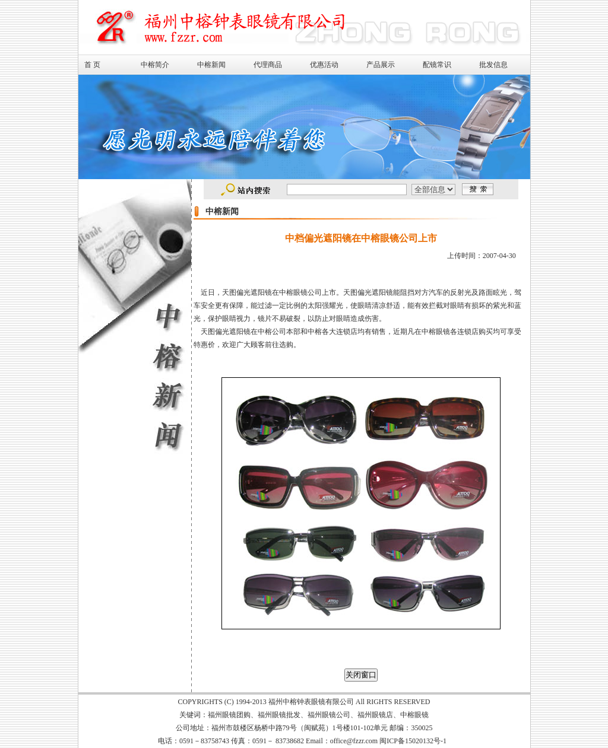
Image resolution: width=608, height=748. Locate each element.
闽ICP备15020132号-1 (412, 741)
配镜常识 (437, 65)
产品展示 (380, 65)
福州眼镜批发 (279, 715)
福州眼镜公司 (329, 715)
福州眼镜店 (375, 715)
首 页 (92, 65)
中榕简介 (155, 65)
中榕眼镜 (414, 715)
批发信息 (493, 65)
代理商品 (268, 65)
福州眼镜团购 (229, 715)
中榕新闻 (211, 65)
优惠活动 (324, 65)
